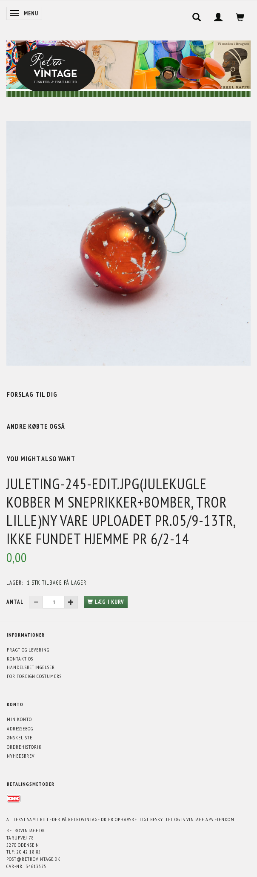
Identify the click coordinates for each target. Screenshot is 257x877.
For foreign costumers (34, 676)
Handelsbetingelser (31, 667)
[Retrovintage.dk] (128, 67)
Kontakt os (20, 658)
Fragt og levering (28, 649)
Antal (15, 602)
